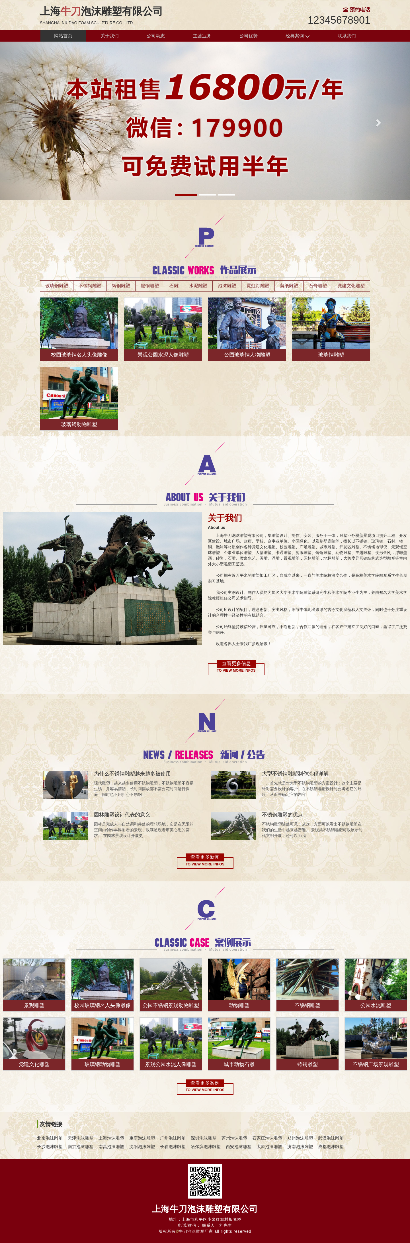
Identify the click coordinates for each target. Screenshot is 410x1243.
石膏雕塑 (318, 285)
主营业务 (202, 35)
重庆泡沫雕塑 (142, 1138)
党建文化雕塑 (351, 285)
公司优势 (248, 35)
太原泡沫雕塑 (269, 1146)
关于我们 (110, 35)
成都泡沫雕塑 (331, 1146)
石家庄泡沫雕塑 (267, 1138)
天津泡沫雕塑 (80, 1138)
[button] (31, 121)
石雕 (174, 285)
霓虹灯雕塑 (258, 285)
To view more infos (236, 671)
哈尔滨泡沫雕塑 (206, 1146)
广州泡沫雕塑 (173, 1138)
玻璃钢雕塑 (56, 285)
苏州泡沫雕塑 (234, 1138)
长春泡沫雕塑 (173, 1146)
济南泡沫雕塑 (300, 1146)
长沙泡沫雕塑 (50, 1146)
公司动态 (156, 35)
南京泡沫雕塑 (80, 1146)
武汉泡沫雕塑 (331, 1138)
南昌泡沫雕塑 (111, 1146)
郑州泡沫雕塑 (300, 1138)
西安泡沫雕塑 (238, 1146)
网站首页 (63, 35)
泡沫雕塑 (227, 285)
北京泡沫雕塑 (50, 1138)
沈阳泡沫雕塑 (142, 1146)
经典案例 (297, 36)
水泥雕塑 (198, 285)
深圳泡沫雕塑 (203, 1138)
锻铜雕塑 (150, 285)
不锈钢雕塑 (90, 285)
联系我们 (347, 35)
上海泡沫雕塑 (111, 1138)
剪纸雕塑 (289, 285)
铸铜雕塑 (121, 285)
